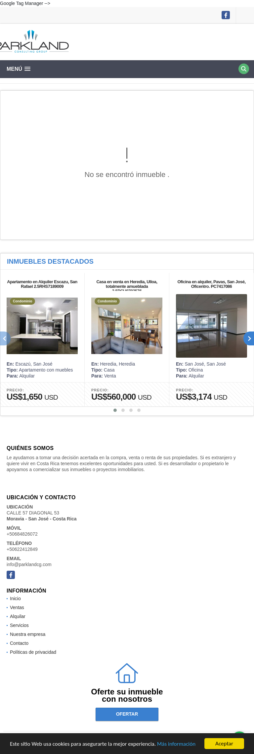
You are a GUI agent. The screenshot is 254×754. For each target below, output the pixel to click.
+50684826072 (22, 534)
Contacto (19, 643)
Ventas (17, 607)
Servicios (19, 625)
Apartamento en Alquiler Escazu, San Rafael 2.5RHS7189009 (42, 284)
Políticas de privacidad (33, 652)
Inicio (15, 598)
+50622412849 (22, 549)
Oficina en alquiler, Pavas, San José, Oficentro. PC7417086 (211, 284)
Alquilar (17, 616)
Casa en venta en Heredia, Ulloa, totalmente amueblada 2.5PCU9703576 (126, 286)
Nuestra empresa (27, 634)
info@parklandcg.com (29, 564)
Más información (176, 744)
